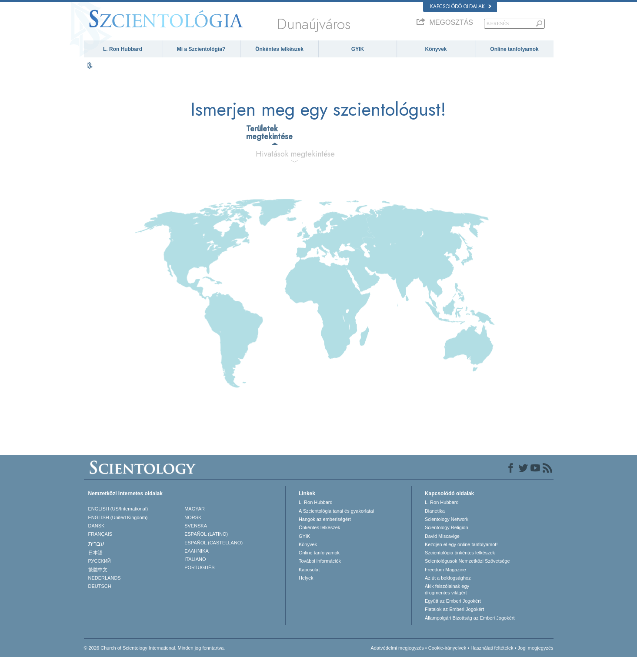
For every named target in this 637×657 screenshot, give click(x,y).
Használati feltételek (491, 647)
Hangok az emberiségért (325, 519)
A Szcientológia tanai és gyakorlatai (336, 511)
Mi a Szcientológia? (201, 49)
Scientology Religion (446, 527)
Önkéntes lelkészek (279, 49)
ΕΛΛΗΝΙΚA (196, 551)
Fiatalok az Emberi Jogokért (454, 609)
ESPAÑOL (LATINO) (206, 534)
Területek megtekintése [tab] (269, 132)
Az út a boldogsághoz (448, 577)
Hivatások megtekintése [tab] (295, 154)
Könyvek (436, 49)
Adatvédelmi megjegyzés (397, 647)
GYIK (357, 49)
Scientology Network (446, 519)
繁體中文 (97, 569)
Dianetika (435, 511)
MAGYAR (194, 508)
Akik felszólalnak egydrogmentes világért (447, 589)
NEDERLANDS (104, 577)
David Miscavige (442, 536)
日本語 (95, 552)
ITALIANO (195, 559)
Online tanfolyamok (514, 49)
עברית (96, 543)
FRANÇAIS (100, 534)
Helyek (306, 577)
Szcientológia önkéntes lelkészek (460, 552)
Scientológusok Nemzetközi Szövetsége (467, 561)
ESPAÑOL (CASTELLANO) (213, 542)
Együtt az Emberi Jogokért (453, 601)
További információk (320, 561)
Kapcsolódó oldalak (460, 6)
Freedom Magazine (445, 569)
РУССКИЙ (99, 561)
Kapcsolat (309, 569)
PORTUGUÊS (199, 567)
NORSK (192, 517)
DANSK (96, 525)
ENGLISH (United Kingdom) (118, 517)
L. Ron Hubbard (122, 49)
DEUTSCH (99, 586)
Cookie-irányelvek (447, 647)
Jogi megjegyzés (536, 647)
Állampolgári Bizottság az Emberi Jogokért (470, 617)
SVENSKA (195, 525)
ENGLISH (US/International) (118, 508)
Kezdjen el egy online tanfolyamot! (461, 544)
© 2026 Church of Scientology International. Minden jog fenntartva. (154, 647)
